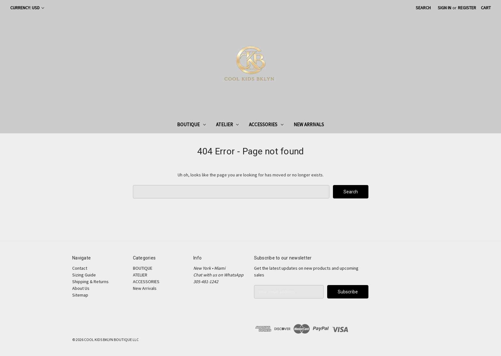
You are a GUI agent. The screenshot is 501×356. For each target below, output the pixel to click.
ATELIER (227, 124)
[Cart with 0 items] (485, 8)
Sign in (444, 8)
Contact (79, 268)
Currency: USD (27, 8)
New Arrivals (309, 124)
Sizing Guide (84, 275)
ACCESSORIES (266, 124)
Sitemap (80, 295)
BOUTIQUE (191, 124)
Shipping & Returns (90, 281)
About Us (80, 288)
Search (423, 8)
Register (467, 8)
